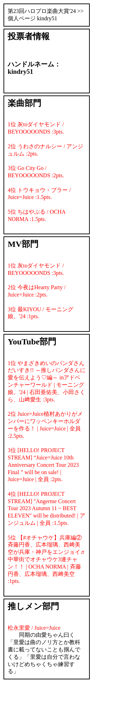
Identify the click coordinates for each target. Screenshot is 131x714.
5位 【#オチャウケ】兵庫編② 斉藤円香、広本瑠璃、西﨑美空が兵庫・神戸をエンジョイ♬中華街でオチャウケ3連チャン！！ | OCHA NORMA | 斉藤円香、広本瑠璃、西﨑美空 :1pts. (46, 559)
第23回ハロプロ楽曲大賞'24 (42, 11)
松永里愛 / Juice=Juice (34, 628)
